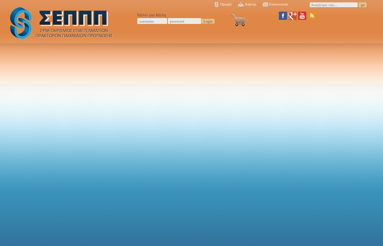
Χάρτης (247, 4)
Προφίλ (223, 4)
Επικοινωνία (275, 4)
